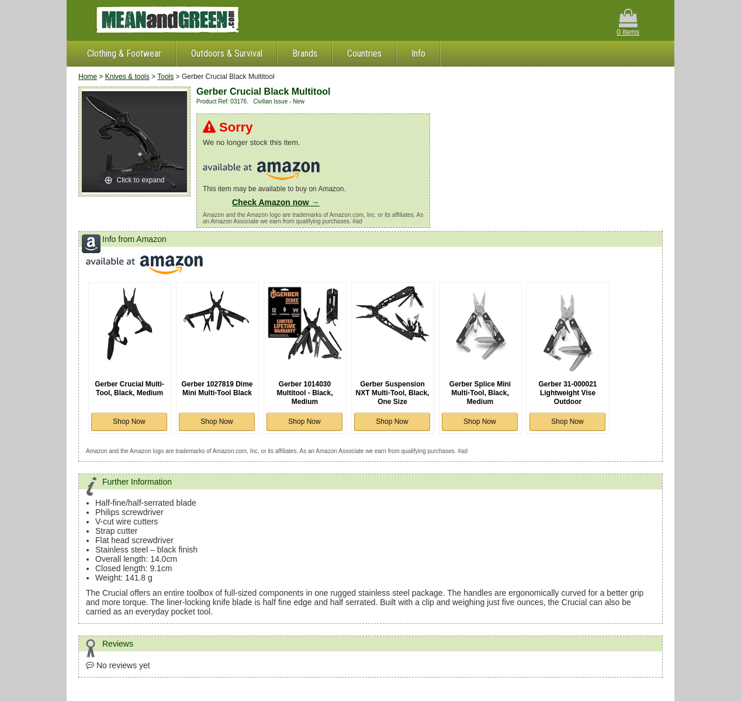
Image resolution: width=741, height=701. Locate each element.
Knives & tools (127, 76)
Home (87, 76)
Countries (364, 53)
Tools (165, 76)
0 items (628, 22)
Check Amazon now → (276, 202)
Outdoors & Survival (226, 53)
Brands (304, 53)
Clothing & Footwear (124, 53)
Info (418, 53)
